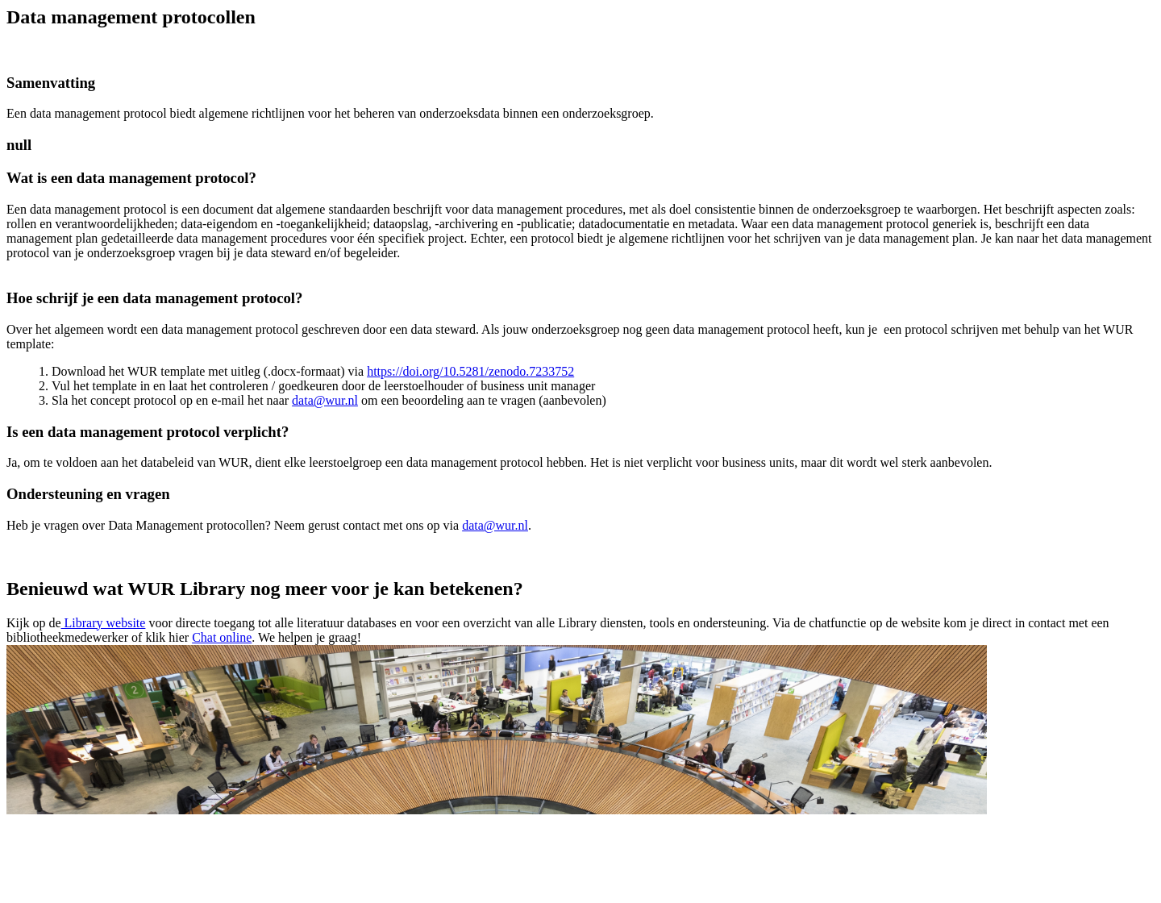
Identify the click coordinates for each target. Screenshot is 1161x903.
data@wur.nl (325, 400)
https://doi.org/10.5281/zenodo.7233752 (470, 371)
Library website (103, 623)
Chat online (222, 637)
